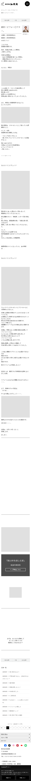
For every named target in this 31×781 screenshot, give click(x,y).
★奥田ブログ (5, 40)
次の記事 (24, 20)
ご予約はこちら (16, 569)
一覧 (15, 20)
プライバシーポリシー (17, 772)
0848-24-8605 (17, 756)
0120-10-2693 (8, 756)
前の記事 (7, 20)
